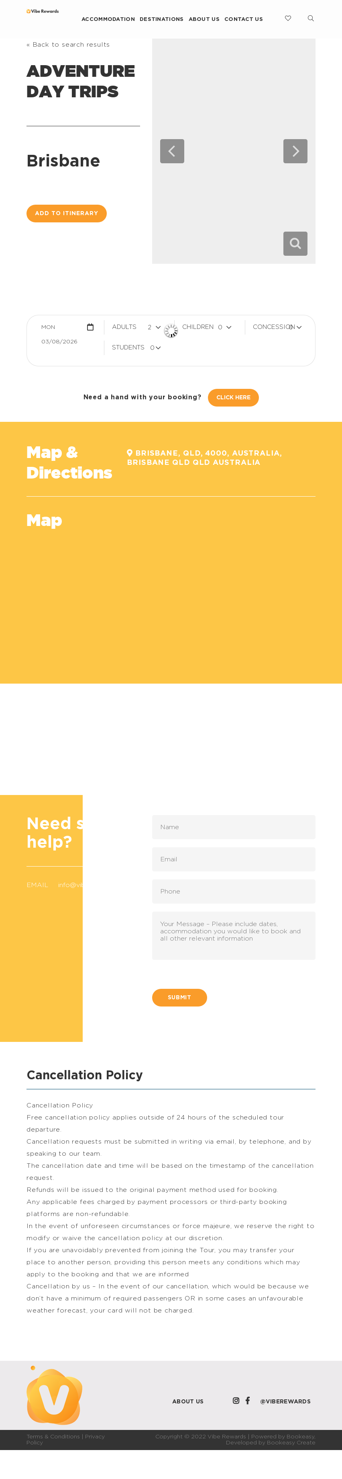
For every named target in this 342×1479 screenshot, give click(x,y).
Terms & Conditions (53, 1437)
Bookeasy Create (291, 1443)
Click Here (233, 398)
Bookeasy (300, 1437)
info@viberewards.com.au (98, 885)
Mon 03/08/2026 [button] (59, 330)
